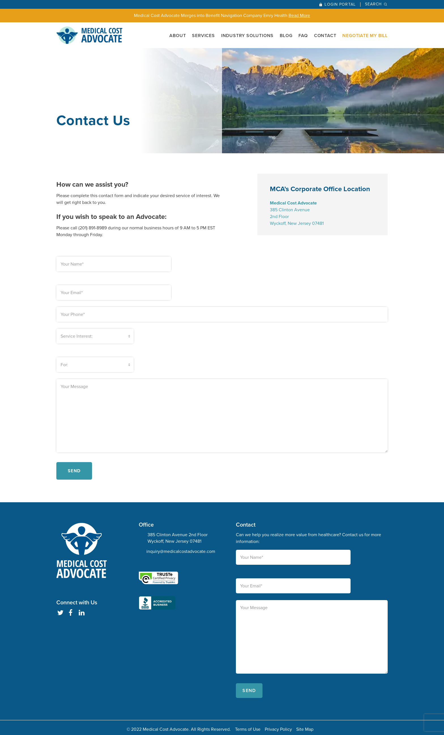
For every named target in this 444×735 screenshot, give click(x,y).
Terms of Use (248, 726)
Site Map (304, 726)
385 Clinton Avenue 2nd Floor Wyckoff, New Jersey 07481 (178, 534)
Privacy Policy (278, 726)
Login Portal (340, 4)
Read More (299, 15)
